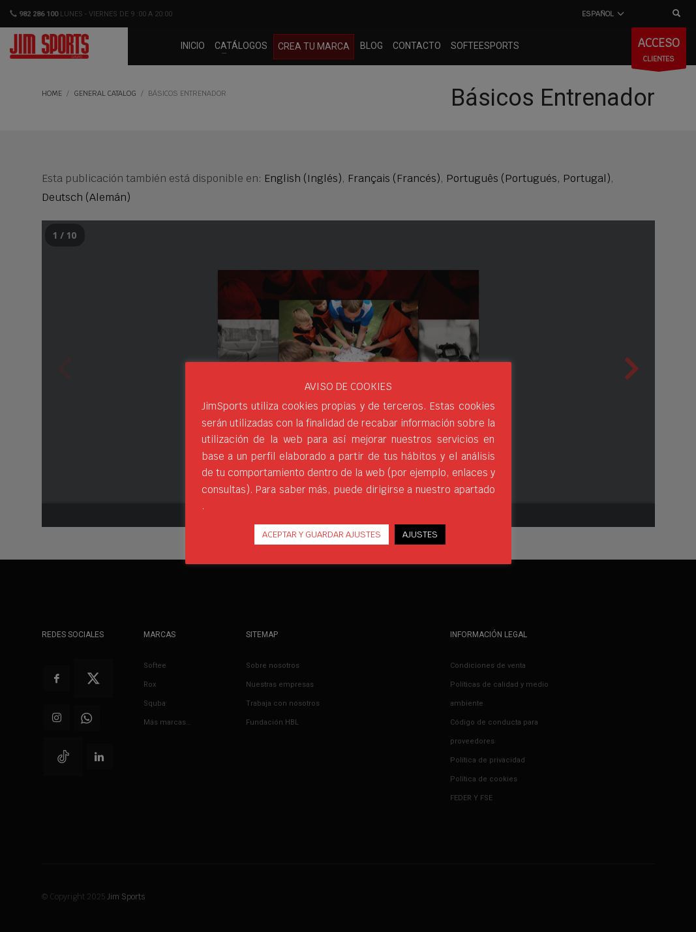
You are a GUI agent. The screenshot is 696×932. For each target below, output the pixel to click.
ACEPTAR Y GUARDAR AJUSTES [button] (321, 534)
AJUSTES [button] (420, 534)
